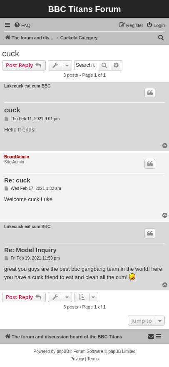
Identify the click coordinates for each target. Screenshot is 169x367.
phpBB (63, 351)
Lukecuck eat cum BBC (27, 86)
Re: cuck (17, 180)
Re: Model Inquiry (30, 249)
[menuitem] (22, 25)
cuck (10, 53)
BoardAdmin (16, 157)
